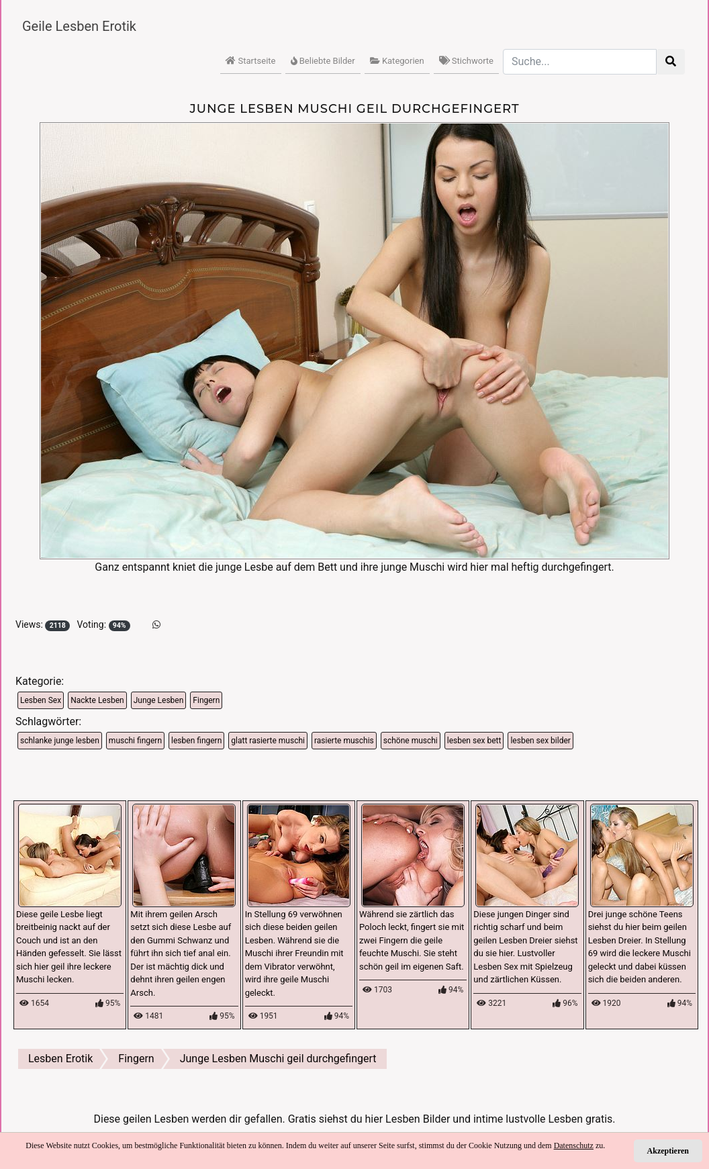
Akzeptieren (668, 1151)
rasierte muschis (344, 740)
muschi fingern (135, 740)
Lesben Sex (40, 700)
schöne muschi (410, 740)
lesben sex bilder (540, 740)
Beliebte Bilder (323, 61)
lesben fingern (196, 740)
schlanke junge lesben (59, 740)
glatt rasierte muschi (268, 740)
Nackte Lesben (97, 700)
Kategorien (397, 61)
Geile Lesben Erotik (79, 26)
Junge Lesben (159, 700)
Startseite (250, 61)
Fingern (206, 700)
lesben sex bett (474, 740)
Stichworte (466, 61)
